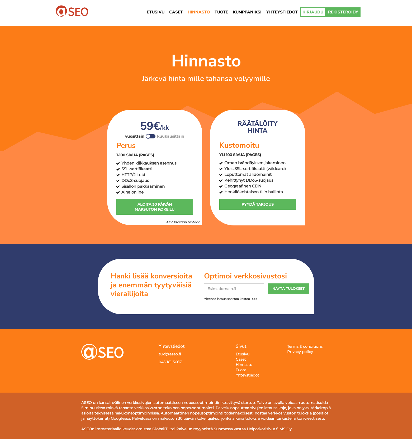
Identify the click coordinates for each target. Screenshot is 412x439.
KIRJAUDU (312, 12)
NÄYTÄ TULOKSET (288, 289)
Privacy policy (300, 351)
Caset (241, 359)
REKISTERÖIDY (343, 12)
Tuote (241, 370)
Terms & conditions (305, 346)
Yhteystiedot (247, 375)
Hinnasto (244, 364)
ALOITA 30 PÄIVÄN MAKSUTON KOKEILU (154, 207)
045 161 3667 (170, 362)
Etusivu (242, 354)
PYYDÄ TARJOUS (257, 204)
